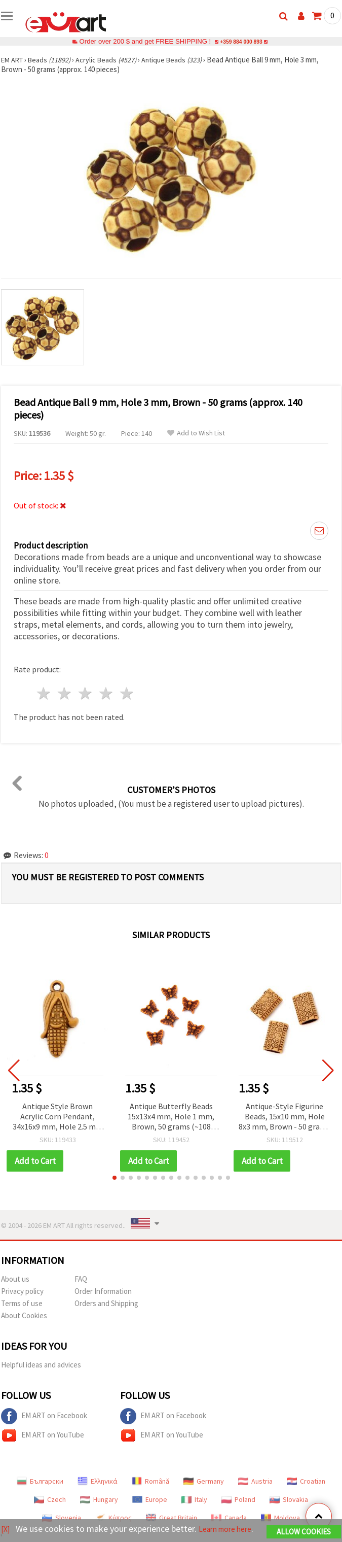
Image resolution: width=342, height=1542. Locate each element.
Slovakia (289, 1499)
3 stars (85, 693)
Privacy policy (22, 1291)
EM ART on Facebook (44, 1416)
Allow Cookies (304, 1525)
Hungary (99, 1499)
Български (40, 1481)
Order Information (103, 1291)
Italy (194, 1499)
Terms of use (22, 1303)
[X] (6, 1522)
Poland (238, 1499)
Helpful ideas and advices (41, 1364)
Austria (255, 1481)
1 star (44, 693)
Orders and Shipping (106, 1303)
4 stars (106, 693)
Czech (50, 1499)
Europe (149, 1499)
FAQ (80, 1279)
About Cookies (24, 1315)
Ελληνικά (98, 1481)
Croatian (306, 1481)
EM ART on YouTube (42, 1435)
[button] (114, 1178)
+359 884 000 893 (241, 41)
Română (150, 1481)
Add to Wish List (196, 433)
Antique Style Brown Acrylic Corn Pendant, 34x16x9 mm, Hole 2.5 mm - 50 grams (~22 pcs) (58, 1117)
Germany (203, 1481)
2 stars (65, 693)
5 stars (127, 693)
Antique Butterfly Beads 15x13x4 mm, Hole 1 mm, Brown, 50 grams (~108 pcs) (171, 1117)
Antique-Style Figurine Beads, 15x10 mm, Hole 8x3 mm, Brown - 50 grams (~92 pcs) (284, 1117)
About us (15, 1279)
